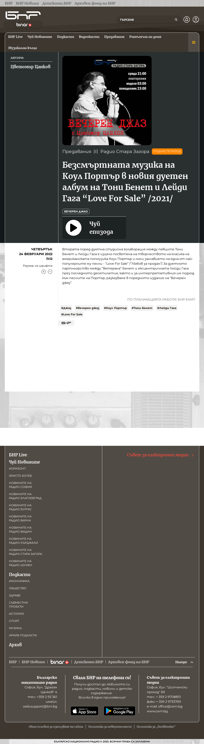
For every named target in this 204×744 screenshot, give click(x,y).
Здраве (15, 595)
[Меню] (194, 42)
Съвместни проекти (18, 604)
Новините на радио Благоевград (25, 495)
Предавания (76, 151)
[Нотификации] (186, 19)
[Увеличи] (43, 271)
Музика (15, 628)
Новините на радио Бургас (20, 507)
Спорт (14, 620)
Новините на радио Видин (20, 529)
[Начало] (23, 15)
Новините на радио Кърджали (23, 540)
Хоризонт (17, 468)
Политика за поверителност (110, 726)
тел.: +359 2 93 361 (42, 697)
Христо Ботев (20, 475)
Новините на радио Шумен (20, 562)
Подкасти (19, 574)
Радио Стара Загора (124, 151)
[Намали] (50, 271)
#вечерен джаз (87, 308)
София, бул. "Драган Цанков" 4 (41, 689)
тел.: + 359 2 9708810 (164, 697)
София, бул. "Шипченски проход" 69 (167, 689)
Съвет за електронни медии (160, 454)
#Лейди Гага (166, 308)
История (16, 613)
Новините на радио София (20, 484)
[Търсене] (176, 19)
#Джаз (66, 308)
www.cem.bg (157, 711)
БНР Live (18, 454)
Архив (15, 644)
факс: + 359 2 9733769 (164, 702)
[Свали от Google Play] (119, 711)
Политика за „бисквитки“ (156, 726)
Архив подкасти (23, 635)
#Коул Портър (115, 308)
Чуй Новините (24, 461)
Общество (17, 588)
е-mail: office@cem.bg (164, 706)
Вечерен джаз (76, 211)
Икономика (19, 580)
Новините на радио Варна (20, 518)
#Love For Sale (71, 314)
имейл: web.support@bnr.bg (40, 704)
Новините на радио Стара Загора (25, 551)
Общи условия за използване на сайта (56, 726)
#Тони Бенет (142, 308)
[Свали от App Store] (84, 711)
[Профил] (195, 19)
